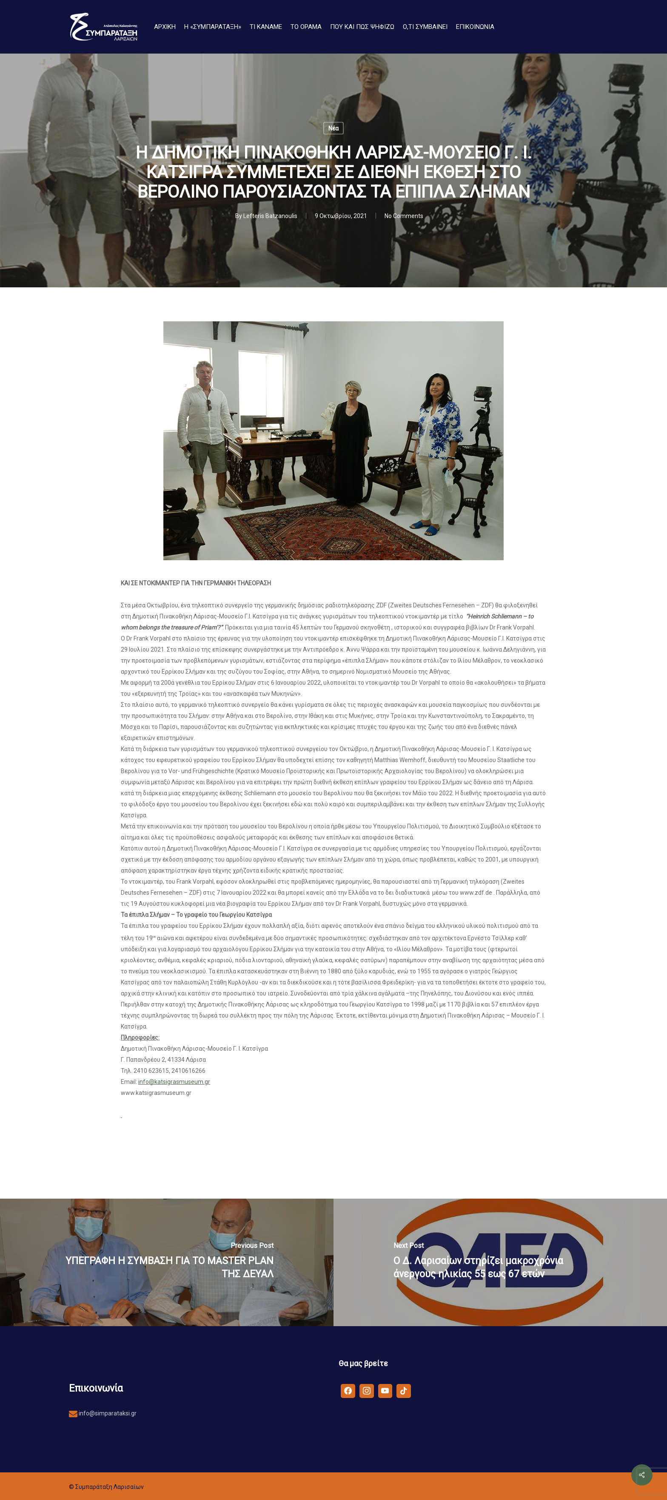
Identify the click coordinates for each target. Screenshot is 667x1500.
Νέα (333, 128)
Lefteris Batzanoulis (270, 216)
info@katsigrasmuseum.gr (174, 1081)
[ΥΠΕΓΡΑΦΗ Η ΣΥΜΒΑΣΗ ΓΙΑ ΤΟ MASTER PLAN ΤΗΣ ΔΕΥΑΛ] (167, 1262)
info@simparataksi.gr (107, 1413)
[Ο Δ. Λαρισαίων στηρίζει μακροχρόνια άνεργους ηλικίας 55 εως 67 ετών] (500, 1262)
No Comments (404, 216)
